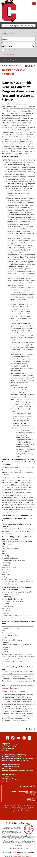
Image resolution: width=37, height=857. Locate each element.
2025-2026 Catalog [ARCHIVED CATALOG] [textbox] (17, 26)
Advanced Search (7, 54)
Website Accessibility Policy (17, 809)
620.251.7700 (31, 799)
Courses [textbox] (5, 39)
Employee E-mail (27, 805)
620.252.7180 (18, 845)
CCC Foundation (7, 749)
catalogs (8, 852)
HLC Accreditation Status (11, 757)
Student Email (16, 805)
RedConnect (6, 776)
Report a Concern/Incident (11, 780)
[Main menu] (34, 3)
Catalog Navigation (11, 60)
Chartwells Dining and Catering (13, 755)
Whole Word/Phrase (11, 50)
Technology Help (8, 778)
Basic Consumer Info (9, 745)
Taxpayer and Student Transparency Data (17, 770)
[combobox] (18, 26)
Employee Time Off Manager (12, 807)
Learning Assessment (9, 774)
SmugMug (5, 750)
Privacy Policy (26, 807)
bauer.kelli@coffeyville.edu (26, 844)
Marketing (7, 805)
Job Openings (6, 768)
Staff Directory (7, 782)
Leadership (5, 743)
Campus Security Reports (11, 747)
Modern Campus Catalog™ (23, 856)
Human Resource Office (10, 764)
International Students (10, 766)
